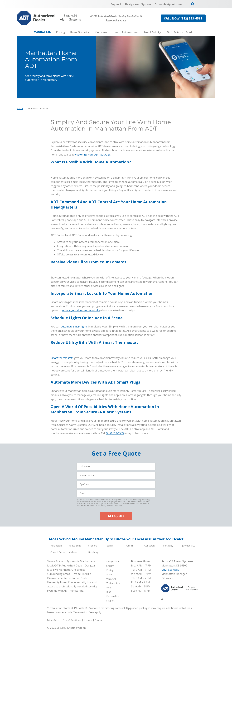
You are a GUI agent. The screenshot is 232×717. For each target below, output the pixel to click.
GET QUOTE (116, 603)
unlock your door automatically (81, 310)
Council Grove (57, 639)
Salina (110, 632)
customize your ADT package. (93, 154)
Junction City (188, 632)
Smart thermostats (62, 445)
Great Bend (75, 632)
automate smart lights (74, 326)
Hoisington (56, 632)
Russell (129, 632)
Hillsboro (92, 632)
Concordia (149, 632)
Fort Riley (168, 632)
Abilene (73, 639)
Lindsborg (93, 639)
